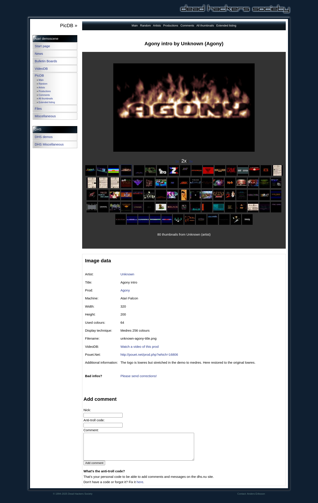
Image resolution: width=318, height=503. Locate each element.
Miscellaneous (45, 116)
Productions (45, 91)
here (139, 487)
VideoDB (41, 68)
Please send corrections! (138, 376)
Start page (42, 46)
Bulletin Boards (46, 61)
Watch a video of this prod (139, 346)
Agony (125, 290)
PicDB (39, 75)
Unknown (127, 274)
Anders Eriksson (256, 499)
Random (43, 84)
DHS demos (44, 137)
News (39, 53)
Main (41, 80)
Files (38, 108)
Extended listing (47, 102)
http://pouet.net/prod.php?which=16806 (149, 354)
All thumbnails (45, 98)
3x (191, 161)
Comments (44, 95)
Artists (41, 87)
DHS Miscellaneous (49, 144)
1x (177, 161)
